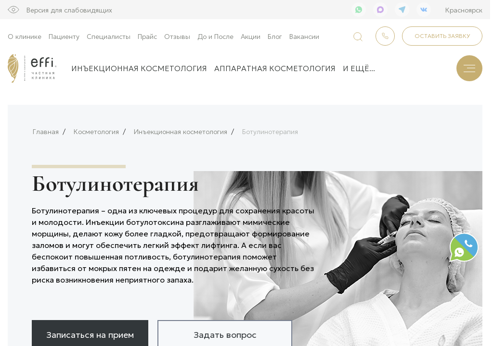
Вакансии (304, 36)
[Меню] (469, 68)
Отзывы (177, 36)
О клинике (24, 36)
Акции (250, 36)
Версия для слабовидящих (69, 9)
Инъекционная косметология (139, 68)
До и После (215, 36)
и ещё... (359, 68)
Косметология (96, 128)
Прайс (147, 36)
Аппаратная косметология (275, 68)
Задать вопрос (225, 331)
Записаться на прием (90, 331)
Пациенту (64, 36)
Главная (46, 128)
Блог (275, 36)
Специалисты (108, 36)
